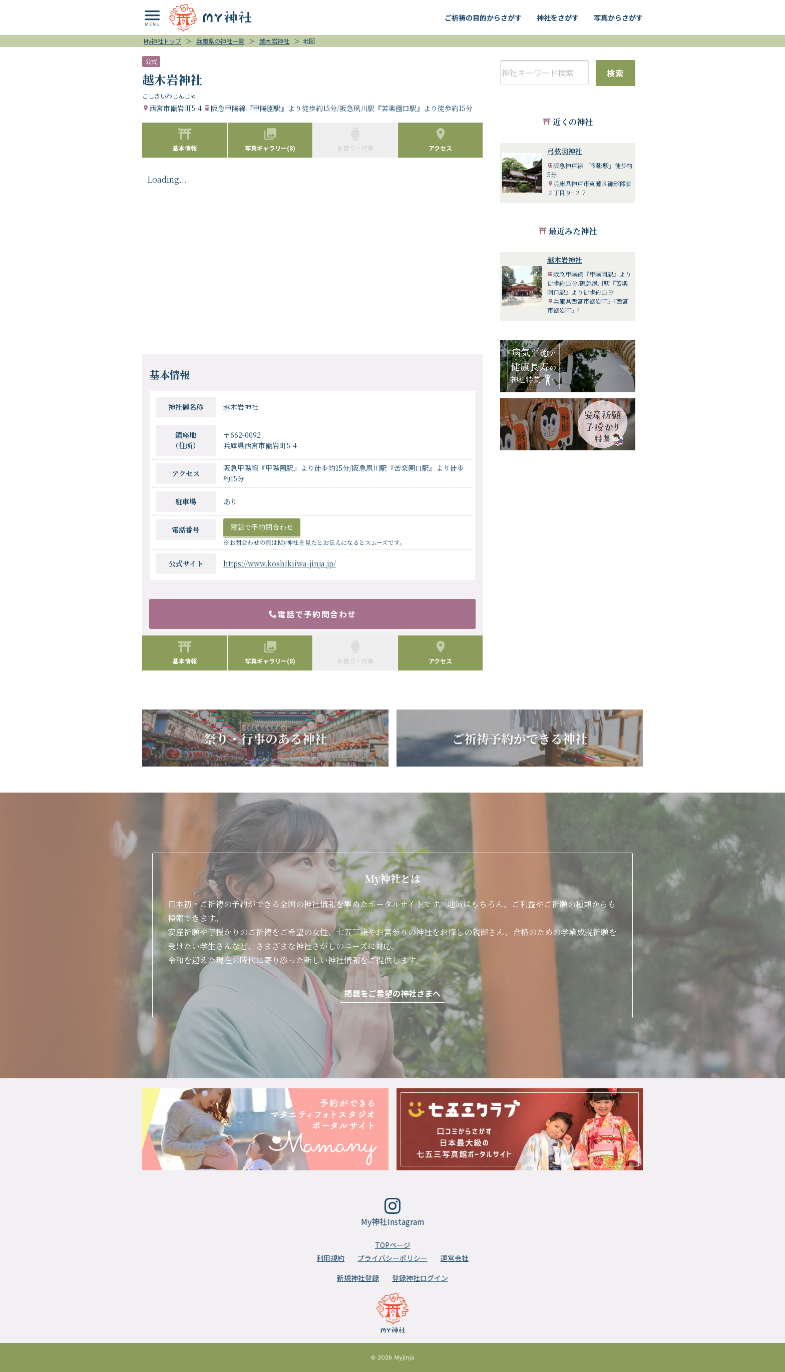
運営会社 (455, 1258)
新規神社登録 (358, 1278)
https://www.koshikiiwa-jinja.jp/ (279, 563)
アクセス (440, 139)
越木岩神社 (564, 260)
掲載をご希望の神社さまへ (392, 993)
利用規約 (330, 1258)
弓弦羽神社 (564, 151)
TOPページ (393, 1245)
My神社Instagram (393, 1212)
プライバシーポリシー (392, 1258)
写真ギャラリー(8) (270, 139)
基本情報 (185, 139)
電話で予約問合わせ (261, 527)
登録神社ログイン (420, 1278)
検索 (615, 73)
